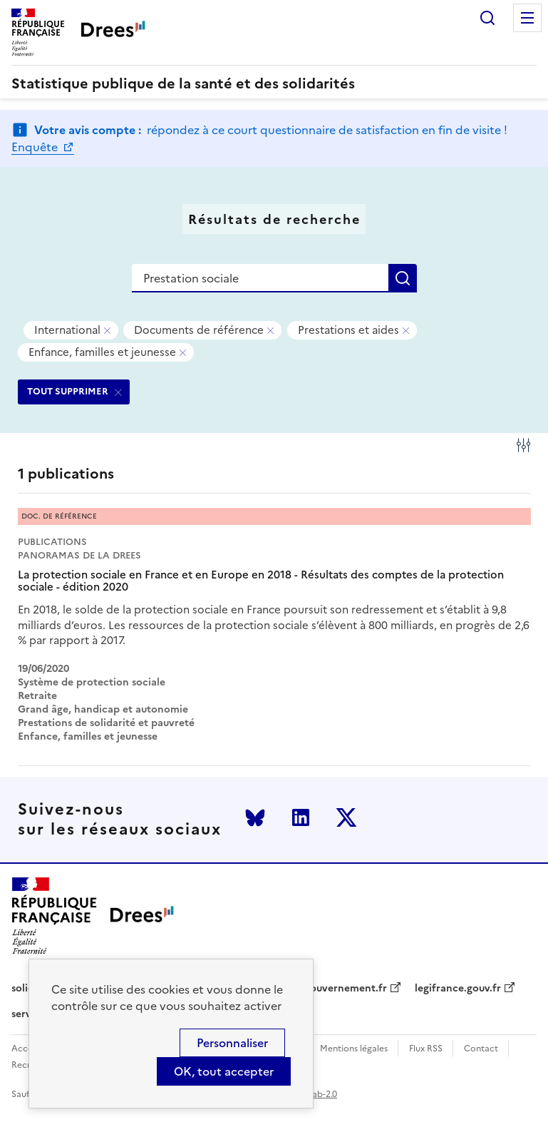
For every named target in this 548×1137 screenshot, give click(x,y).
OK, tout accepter (224, 1071)
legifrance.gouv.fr (458, 989)
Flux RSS (426, 1049)
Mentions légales (354, 1049)
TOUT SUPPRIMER (67, 391)
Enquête (36, 146)
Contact (481, 1049)
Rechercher (487, 18)
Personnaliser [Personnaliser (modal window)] (232, 1042)
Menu (527, 18)
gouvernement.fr (345, 989)
